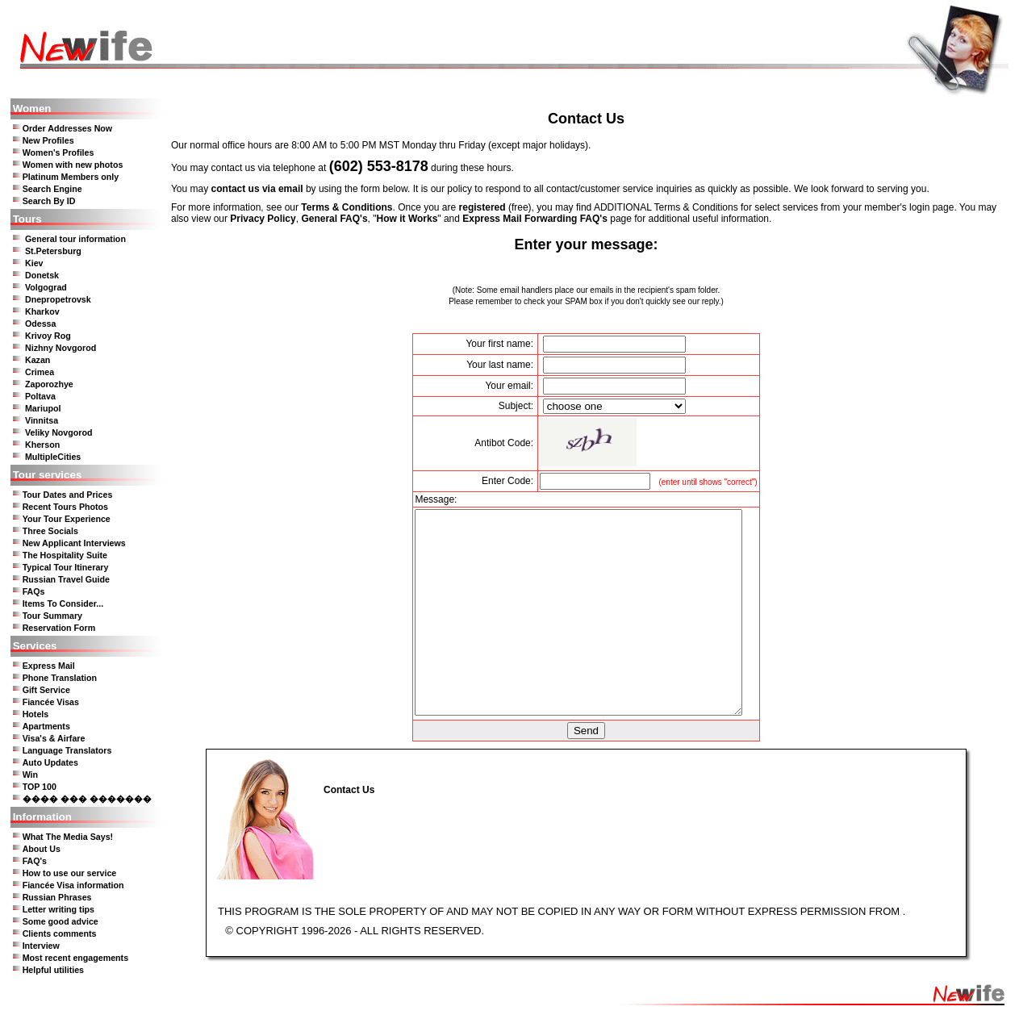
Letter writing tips (58, 909)
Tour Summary (52, 615)
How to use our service (70, 873)
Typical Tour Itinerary (66, 567)
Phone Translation (60, 678)
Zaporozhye (49, 384)
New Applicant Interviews (74, 543)
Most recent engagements (75, 958)
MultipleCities (53, 456)
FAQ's (35, 861)
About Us (42, 849)
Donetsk (42, 275)
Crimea (39, 372)
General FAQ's (334, 218)
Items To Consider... (63, 603)
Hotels (36, 714)
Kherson (42, 444)
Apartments (46, 726)
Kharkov (42, 311)
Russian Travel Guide (66, 579)
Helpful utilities (53, 970)
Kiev (34, 263)
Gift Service (46, 690)
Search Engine (52, 189)
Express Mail (49, 665)
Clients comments (60, 933)
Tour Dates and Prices (68, 494)
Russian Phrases (57, 897)
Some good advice (60, 921)
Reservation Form (59, 628)
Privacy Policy (262, 218)
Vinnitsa (41, 420)
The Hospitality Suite (65, 555)
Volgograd (46, 287)
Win (30, 774)
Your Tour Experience (67, 519)
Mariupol (43, 408)
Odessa (40, 323)
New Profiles (48, 140)
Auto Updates (50, 762)
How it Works (407, 218)
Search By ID (49, 201)
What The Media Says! (68, 837)
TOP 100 (39, 786)
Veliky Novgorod (59, 432)
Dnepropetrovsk (58, 299)
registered (482, 207)
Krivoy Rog (48, 335)
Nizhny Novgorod (60, 348)
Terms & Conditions (346, 207)
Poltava (40, 396)
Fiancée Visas (51, 702)
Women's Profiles (58, 152)
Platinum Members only (71, 177)
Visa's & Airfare (54, 738)
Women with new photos (73, 164)
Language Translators (67, 750)
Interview (41, 945)
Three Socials (50, 531)
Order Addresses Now (68, 128)
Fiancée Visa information (73, 885)
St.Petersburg (53, 251)
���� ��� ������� (87, 799)
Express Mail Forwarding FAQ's (535, 218)
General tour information (75, 239)
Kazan (37, 360)
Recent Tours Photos (65, 507)
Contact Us (349, 790)
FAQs (34, 591)
